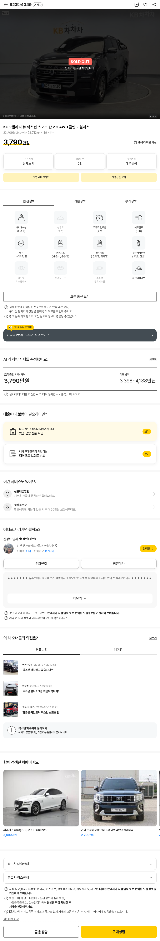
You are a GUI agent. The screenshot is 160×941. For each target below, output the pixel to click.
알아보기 (80, 431)
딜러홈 (146, 548)
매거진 (118, 650)
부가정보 (131, 201)
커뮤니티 (42, 650)
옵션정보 (29, 201)
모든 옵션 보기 (80, 297)
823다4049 (26, 4)
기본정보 (80, 201)
